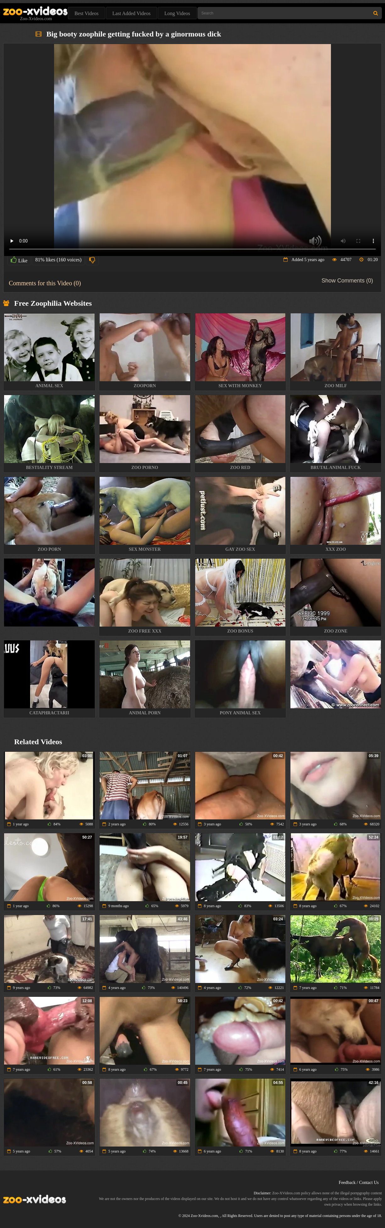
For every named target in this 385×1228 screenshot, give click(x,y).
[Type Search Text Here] (290, 13)
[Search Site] (376, 13)
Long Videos (177, 13)
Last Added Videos (132, 13)
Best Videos (86, 13)
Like (19, 260)
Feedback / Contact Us (359, 1182)
